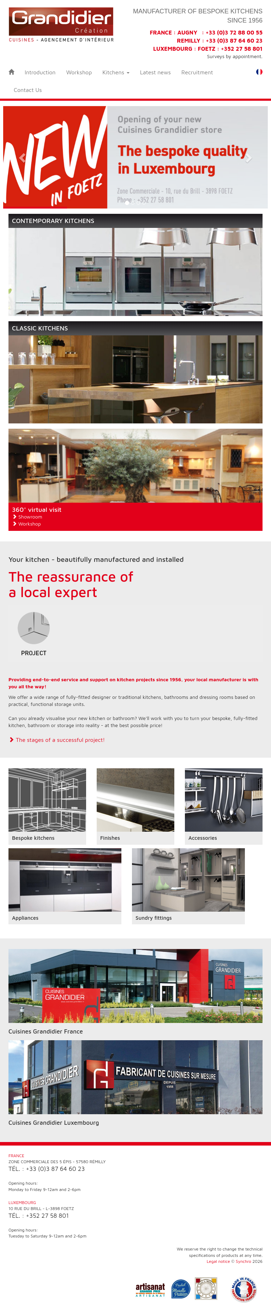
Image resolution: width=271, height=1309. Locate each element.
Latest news (155, 72)
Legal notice (218, 1261)
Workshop (79, 72)
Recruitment (197, 72)
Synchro (243, 1261)
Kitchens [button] (115, 72)
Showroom (27, 517)
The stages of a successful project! (56, 740)
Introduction (40, 72)
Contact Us (28, 90)
